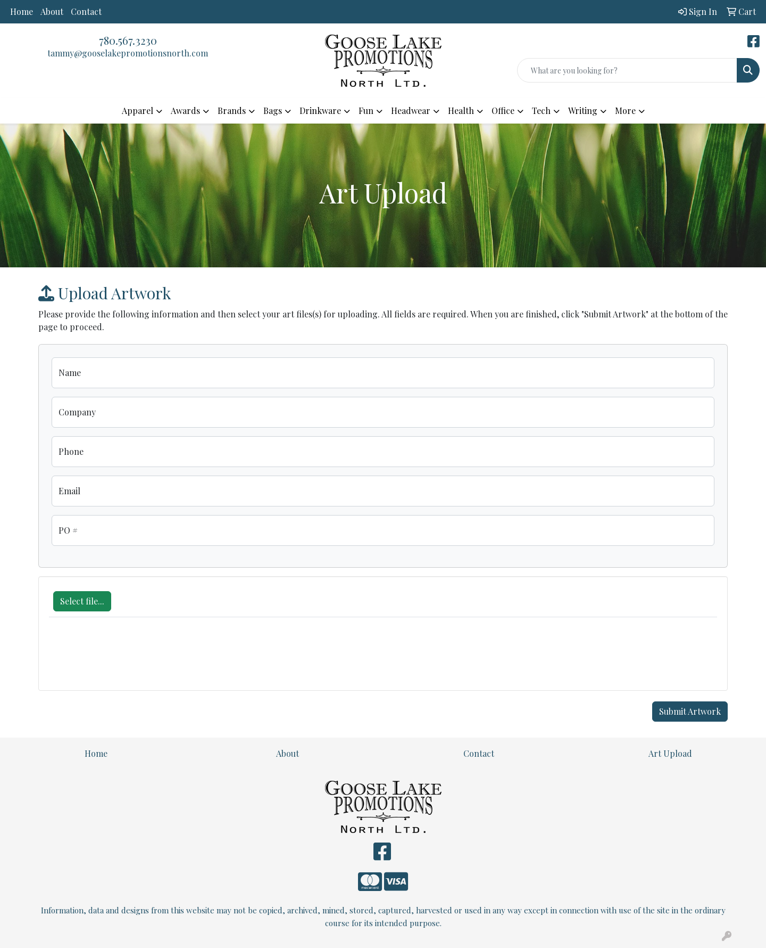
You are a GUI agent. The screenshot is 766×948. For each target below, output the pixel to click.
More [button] (625, 110)
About (51, 11)
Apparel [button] (137, 110)
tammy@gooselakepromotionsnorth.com (127, 53)
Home (21, 11)
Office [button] (503, 110)
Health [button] (461, 110)
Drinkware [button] (320, 110)
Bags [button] (272, 110)
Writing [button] (582, 110)
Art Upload (670, 753)
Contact (86, 11)
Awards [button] (185, 110)
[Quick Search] (627, 70)
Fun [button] (366, 110)
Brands (232, 110)
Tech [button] (541, 110)
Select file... (82, 601)
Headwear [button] (410, 110)
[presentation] (130, 659)
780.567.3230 (128, 40)
